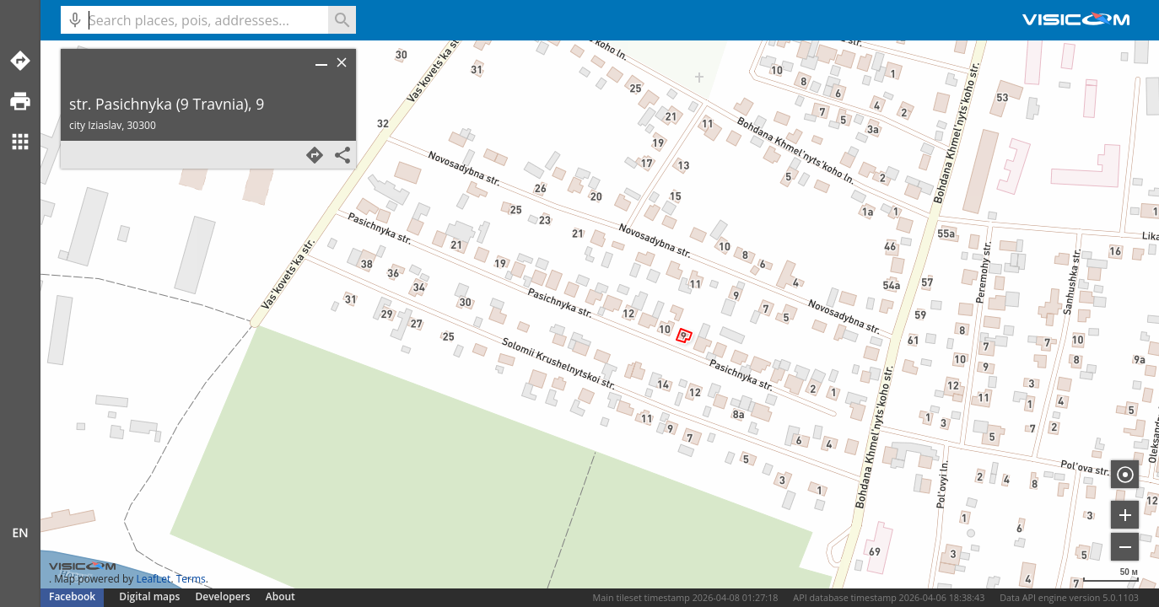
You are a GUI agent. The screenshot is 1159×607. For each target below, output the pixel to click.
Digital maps (150, 596)
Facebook (72, 596)
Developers (223, 596)
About (280, 596)
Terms (191, 579)
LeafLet (153, 579)
